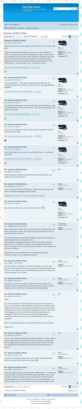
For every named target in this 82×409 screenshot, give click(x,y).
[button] (77, 36)
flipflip (60, 278)
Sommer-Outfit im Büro (15, 33)
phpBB (35, 399)
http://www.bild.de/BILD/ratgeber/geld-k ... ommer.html (22, 114)
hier (29, 316)
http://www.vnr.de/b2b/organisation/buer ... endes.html (22, 67)
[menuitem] (17, 24)
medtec (60, 260)
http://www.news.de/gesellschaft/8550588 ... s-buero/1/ (22, 91)
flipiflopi (60, 184)
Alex (59, 47)
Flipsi (59, 352)
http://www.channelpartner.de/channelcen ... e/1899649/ (23, 136)
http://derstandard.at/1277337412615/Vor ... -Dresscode (23, 159)
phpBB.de (48, 401)
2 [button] (72, 36)
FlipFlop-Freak (62, 224)
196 (64, 51)
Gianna (60, 367)
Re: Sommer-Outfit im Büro (15, 78)
